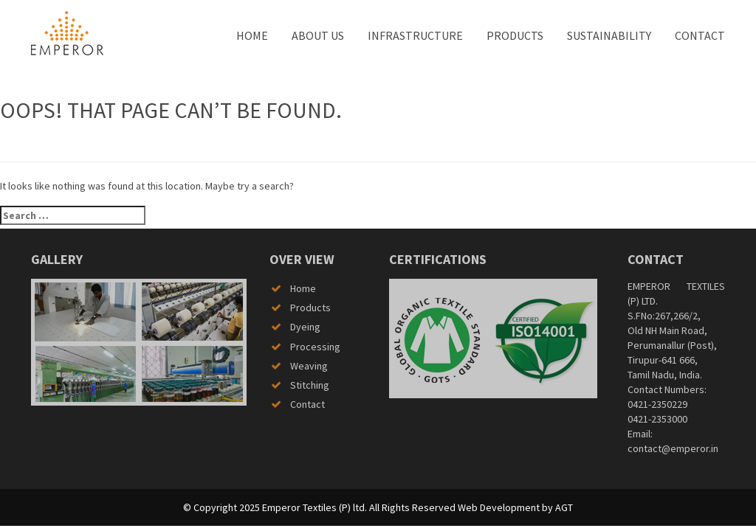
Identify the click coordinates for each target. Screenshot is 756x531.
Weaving (309, 365)
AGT (564, 507)
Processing (315, 346)
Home (252, 35)
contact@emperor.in (673, 448)
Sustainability (609, 35)
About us (318, 35)
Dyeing (305, 326)
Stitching (309, 385)
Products (515, 35)
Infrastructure (415, 35)
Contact (700, 35)
